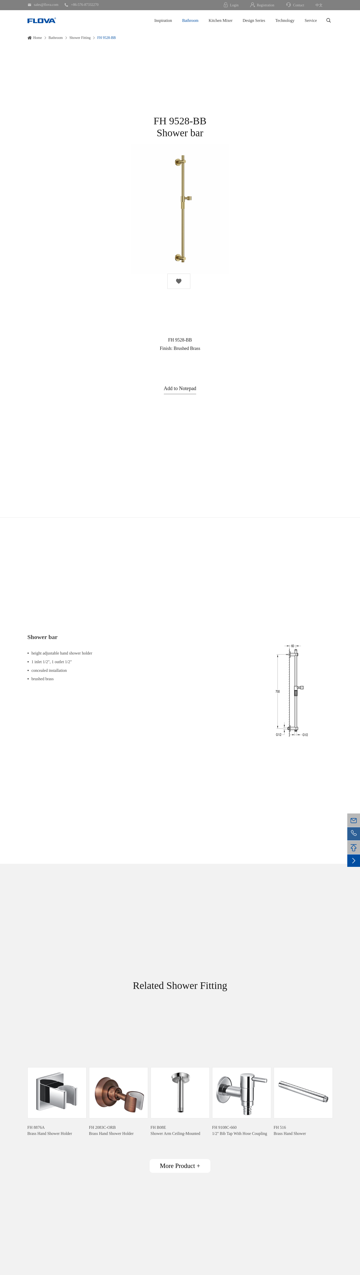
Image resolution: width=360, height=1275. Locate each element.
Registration (262, 5)
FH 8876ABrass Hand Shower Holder (49, 1130)
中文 (319, 5)
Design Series (254, 20)
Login (230, 5)
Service (311, 20)
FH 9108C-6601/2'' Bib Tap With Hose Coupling (239, 1130)
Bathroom (190, 20)
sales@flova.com (43, 5)
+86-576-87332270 (81, 5)
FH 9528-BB (106, 38)
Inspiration (163, 20)
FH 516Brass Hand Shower (290, 1130)
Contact (294, 5)
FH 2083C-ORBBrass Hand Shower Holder (111, 1130)
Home (37, 38)
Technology (284, 20)
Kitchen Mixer (221, 20)
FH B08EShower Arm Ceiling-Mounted (175, 1130)
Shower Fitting (80, 38)
